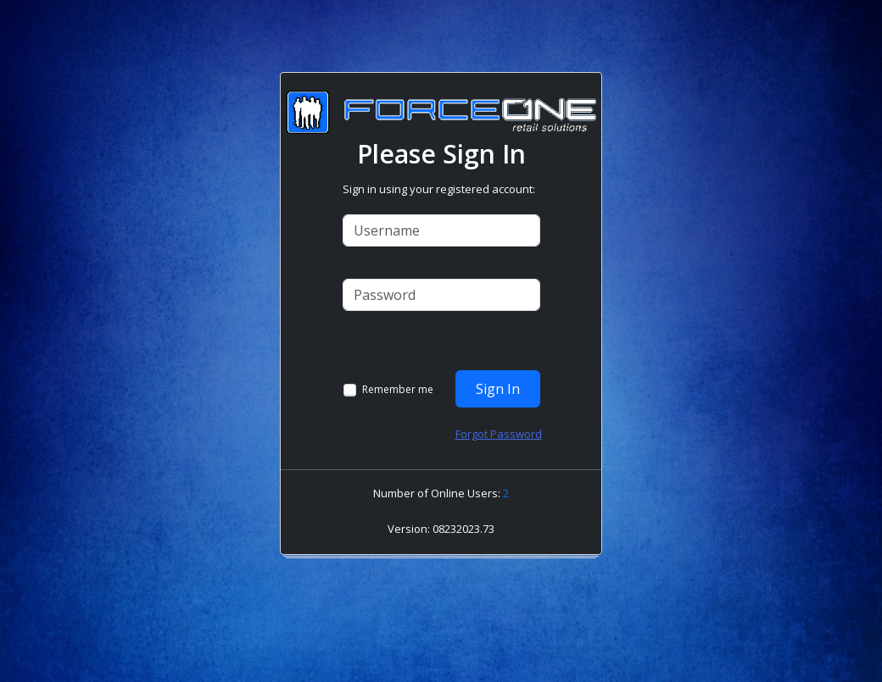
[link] (445, 543)
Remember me (397, 390)
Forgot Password (498, 433)
